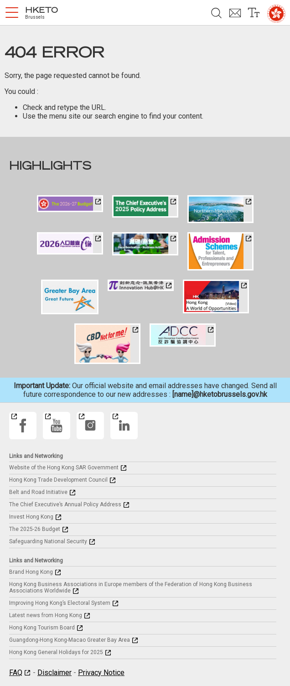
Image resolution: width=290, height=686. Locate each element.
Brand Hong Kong (31, 572)
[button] (11, 12)
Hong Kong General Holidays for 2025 (56, 652)
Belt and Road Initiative (38, 492)
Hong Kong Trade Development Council (58, 480)
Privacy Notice (101, 672)
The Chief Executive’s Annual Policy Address (65, 504)
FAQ (15, 672)
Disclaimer (54, 672)
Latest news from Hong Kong (45, 615)
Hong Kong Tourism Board (42, 627)
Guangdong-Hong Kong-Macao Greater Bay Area (69, 640)
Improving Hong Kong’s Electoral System (59, 603)
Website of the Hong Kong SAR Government (64, 467)
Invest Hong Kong (31, 517)
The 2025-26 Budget (34, 529)
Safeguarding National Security (48, 541)
